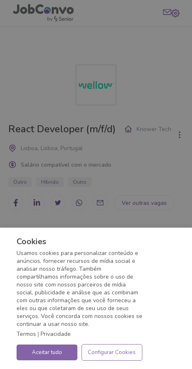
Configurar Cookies (112, 352)
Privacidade (56, 334)
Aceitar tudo (47, 352)
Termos (26, 334)
